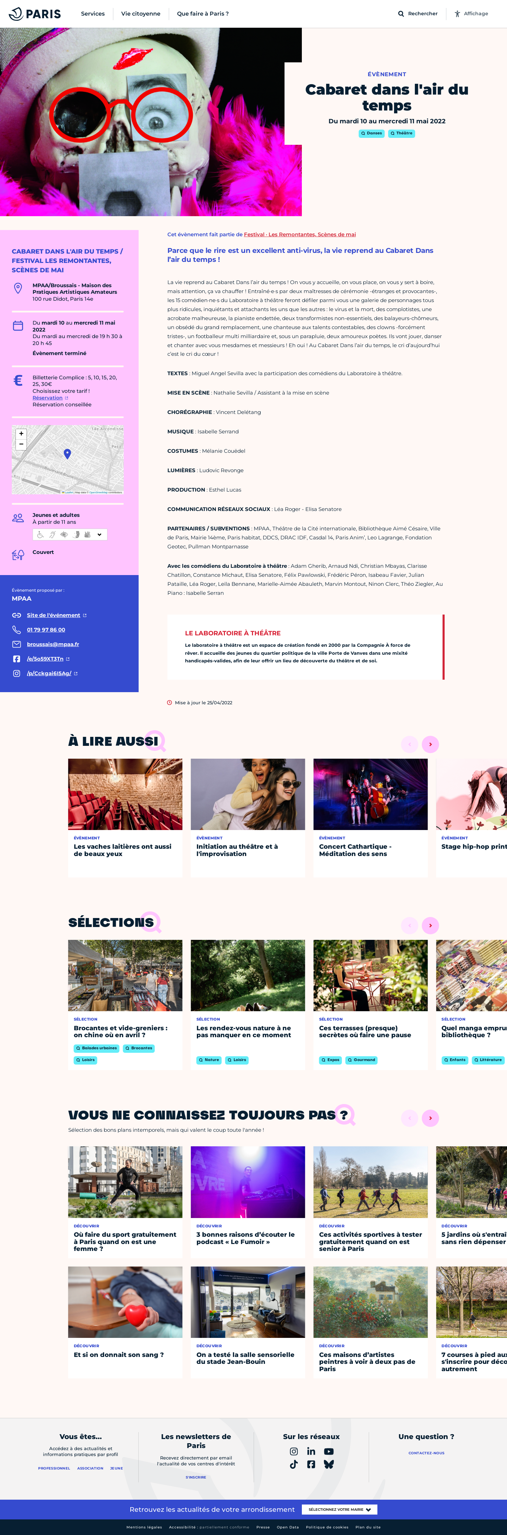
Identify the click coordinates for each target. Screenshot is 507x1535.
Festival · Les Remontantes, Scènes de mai (300, 234)
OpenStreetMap (98, 492)
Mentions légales (144, 1527)
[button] (67, 454)
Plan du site (368, 1527)
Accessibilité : (209, 1527)
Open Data (288, 1527)
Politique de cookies (327, 1527)
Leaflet (67, 492)
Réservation (48, 398)
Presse (263, 1527)
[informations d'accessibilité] (70, 534)
